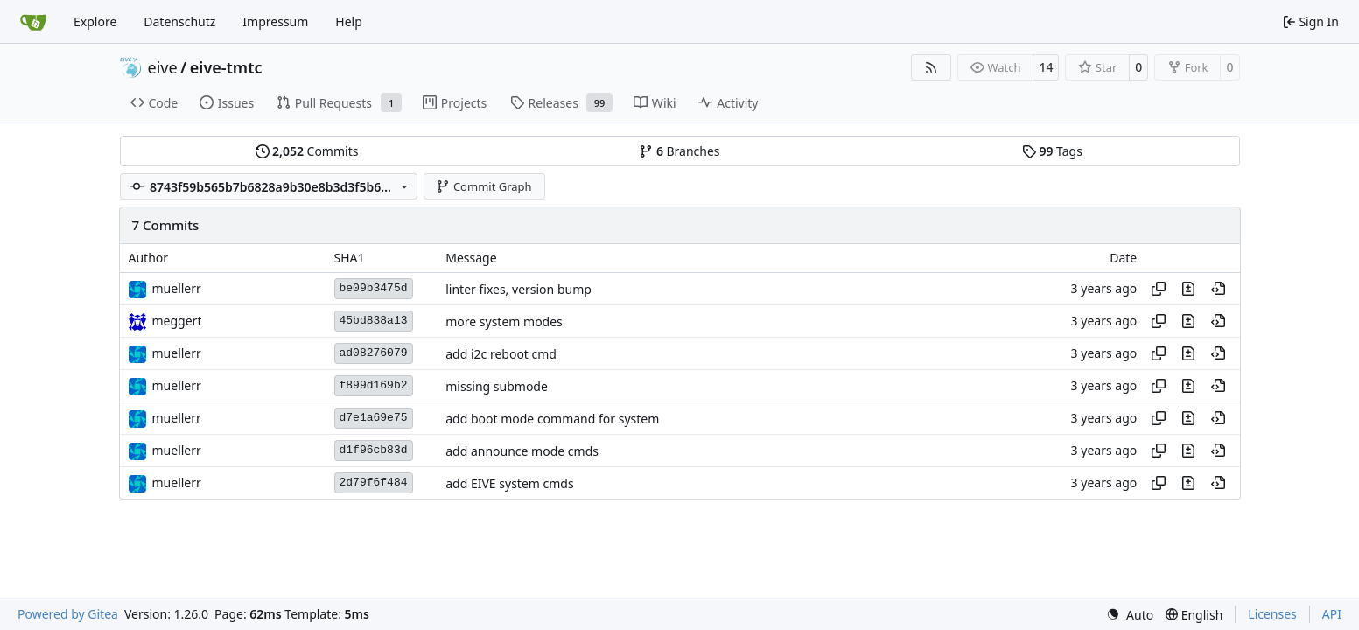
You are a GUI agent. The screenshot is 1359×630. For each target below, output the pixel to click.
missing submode (496, 386)
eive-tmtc (226, 67)
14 (1046, 67)
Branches (679, 151)
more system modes (504, 321)
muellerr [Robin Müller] (176, 288)
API (1331, 614)
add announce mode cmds (522, 451)
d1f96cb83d (374, 450)
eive (163, 67)
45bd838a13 (374, 320)
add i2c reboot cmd (501, 354)
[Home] (33, 22)
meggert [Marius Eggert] (177, 320)
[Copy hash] (1158, 289)
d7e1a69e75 (374, 417)
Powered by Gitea (68, 614)
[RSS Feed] (931, 67)
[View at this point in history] (1218, 289)
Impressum (275, 21)
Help (348, 21)
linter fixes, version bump (518, 289)
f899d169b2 (374, 385)
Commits (307, 151)
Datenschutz (179, 21)
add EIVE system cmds (509, 483)
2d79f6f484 (374, 482)
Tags (1052, 151)
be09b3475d (374, 288)
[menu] (1129, 614)
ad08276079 (374, 353)
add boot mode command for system (552, 418)
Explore (95, 21)
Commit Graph (483, 186)
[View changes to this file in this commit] (1188, 289)
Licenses (1272, 614)
